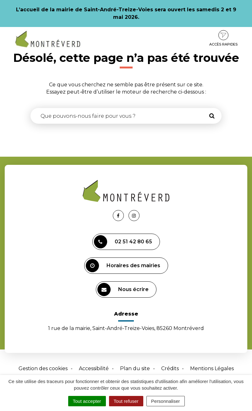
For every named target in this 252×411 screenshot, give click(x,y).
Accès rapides (223, 38)
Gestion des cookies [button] (43, 368)
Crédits (170, 368)
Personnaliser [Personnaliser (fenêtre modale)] (165, 401)
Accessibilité (94, 368)
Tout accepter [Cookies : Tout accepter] (87, 401)
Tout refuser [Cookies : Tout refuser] (126, 401)
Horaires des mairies (123, 265)
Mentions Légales (212, 368)
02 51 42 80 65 (123, 241)
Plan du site (135, 368)
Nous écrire (123, 289)
